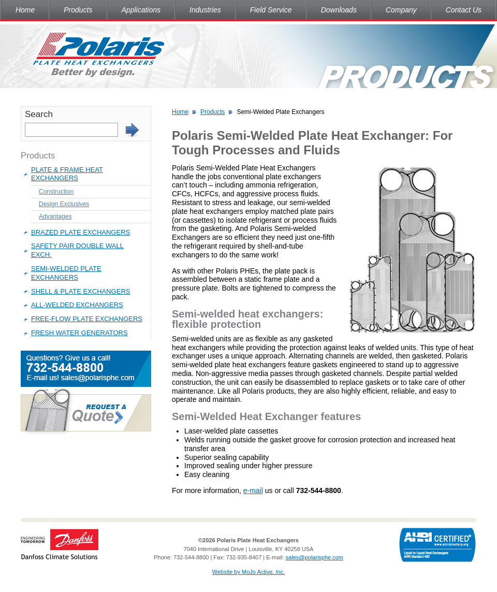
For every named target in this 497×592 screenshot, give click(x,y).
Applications (141, 10)
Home (25, 10)
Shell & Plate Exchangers (80, 291)
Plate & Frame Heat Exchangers (67, 174)
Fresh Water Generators (79, 333)
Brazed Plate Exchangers (80, 232)
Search (39, 114)
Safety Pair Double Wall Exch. (77, 250)
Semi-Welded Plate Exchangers (66, 273)
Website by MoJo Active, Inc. (248, 572)
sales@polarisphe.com (314, 557)
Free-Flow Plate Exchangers (86, 319)
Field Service (271, 10)
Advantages (55, 216)
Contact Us (463, 10)
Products (78, 10)
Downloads (339, 10)
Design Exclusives (64, 204)
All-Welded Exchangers (77, 305)
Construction (56, 191)
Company (401, 10)
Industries (205, 10)
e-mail (253, 490)
